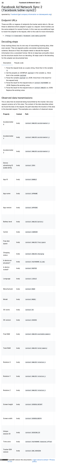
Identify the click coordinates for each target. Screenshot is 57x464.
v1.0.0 (10, 461)
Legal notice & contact (40, 460)
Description (7, 63)
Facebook (14, 14)
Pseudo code (18, 63)
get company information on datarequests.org (35, 14)
